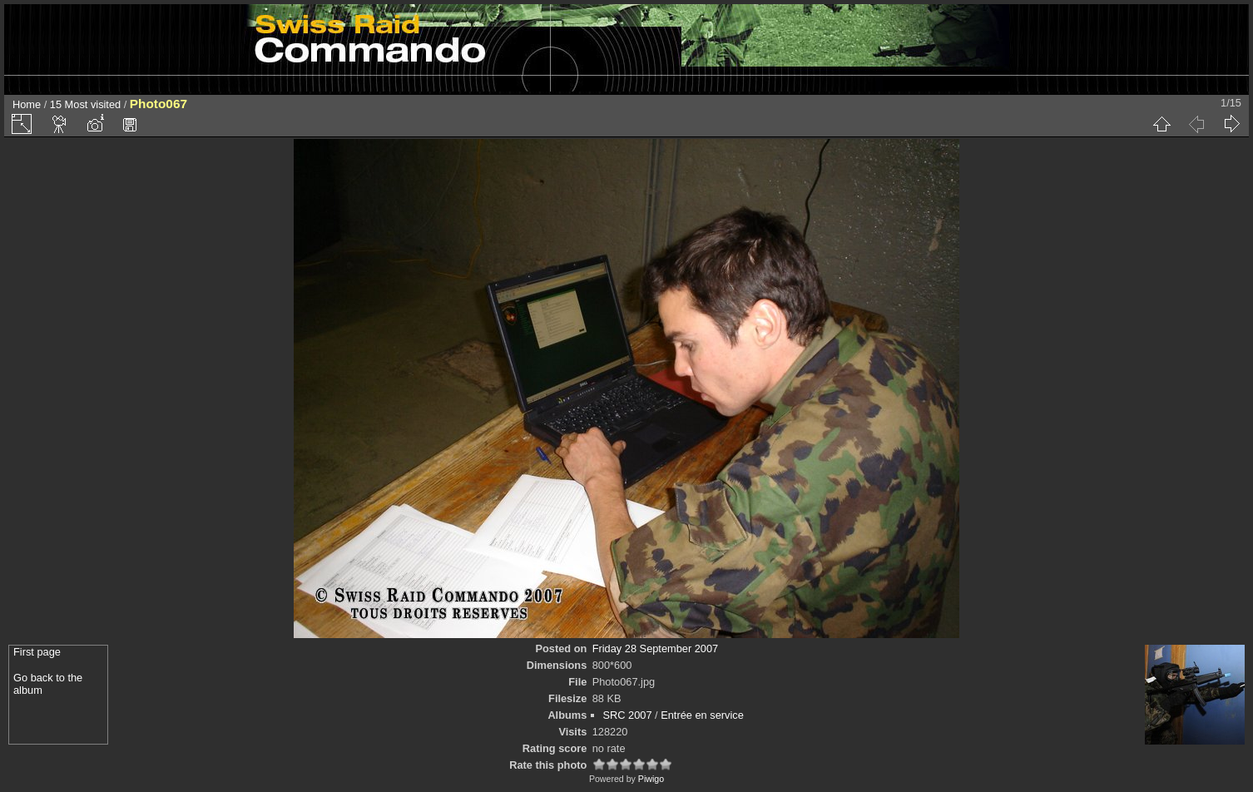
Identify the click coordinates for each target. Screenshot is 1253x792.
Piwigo (651, 779)
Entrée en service (702, 715)
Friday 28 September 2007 (655, 648)
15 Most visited (85, 104)
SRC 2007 (627, 715)
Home (26, 104)
